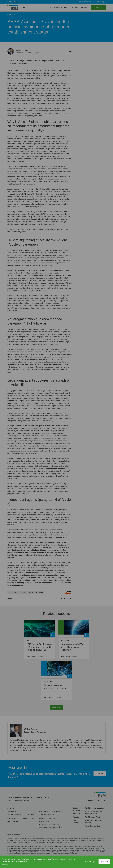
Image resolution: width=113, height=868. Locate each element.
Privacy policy (6, 864)
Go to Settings (89, 862)
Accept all (104, 862)
